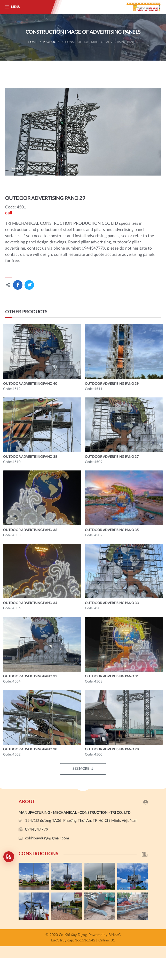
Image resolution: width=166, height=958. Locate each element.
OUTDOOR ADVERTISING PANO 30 (30, 749)
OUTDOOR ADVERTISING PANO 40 (30, 384)
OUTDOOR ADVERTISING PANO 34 (30, 603)
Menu (15, 6)
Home (32, 41)
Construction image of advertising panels (101, 41)
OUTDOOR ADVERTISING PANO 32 (30, 676)
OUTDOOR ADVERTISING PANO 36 (30, 530)
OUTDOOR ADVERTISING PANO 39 (112, 384)
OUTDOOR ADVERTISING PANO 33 (112, 603)
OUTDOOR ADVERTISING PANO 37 (112, 457)
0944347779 (36, 829)
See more (83, 769)
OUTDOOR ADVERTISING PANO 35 (112, 530)
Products (51, 41)
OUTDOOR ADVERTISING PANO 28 (112, 749)
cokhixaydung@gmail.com (47, 838)
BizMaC (114, 935)
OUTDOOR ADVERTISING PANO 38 (30, 457)
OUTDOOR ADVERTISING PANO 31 (112, 676)
